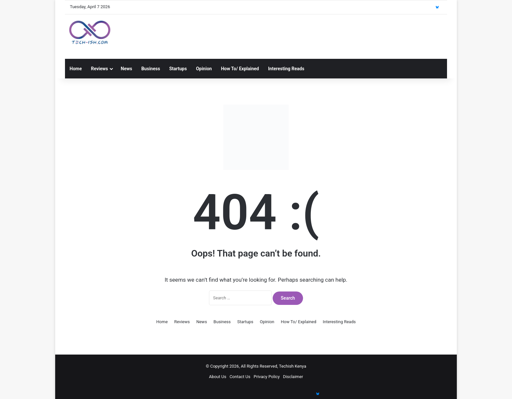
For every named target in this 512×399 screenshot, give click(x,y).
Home (76, 68)
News (126, 68)
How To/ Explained (240, 68)
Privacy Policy (267, 376)
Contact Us (240, 376)
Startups (178, 68)
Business (150, 68)
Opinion (204, 68)
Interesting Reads (286, 68)
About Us (217, 376)
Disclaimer (293, 376)
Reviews (99, 68)
